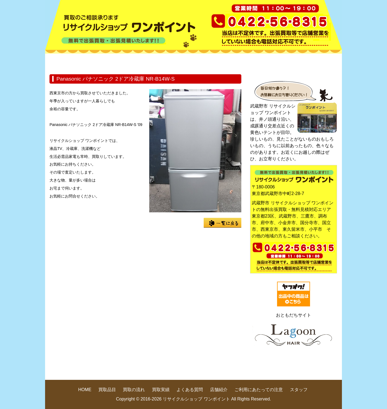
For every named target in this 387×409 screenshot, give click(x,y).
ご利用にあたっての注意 (258, 389)
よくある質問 (267, 62)
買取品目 (119, 62)
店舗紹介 (317, 62)
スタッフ (299, 389)
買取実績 (218, 62)
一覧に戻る (222, 223)
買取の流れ (169, 62)
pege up (301, 369)
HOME (70, 62)
